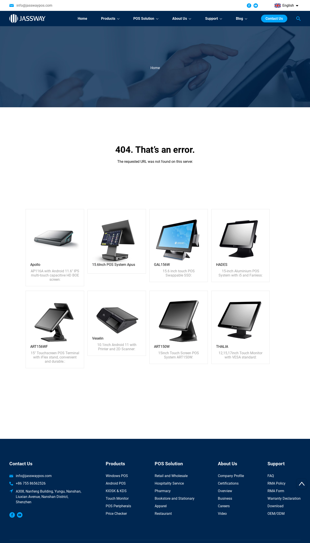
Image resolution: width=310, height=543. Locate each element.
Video (222, 513)
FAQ (270, 476)
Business (225, 498)
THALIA (222, 346)
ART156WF (39, 346)
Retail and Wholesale (171, 476)
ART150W (162, 346)
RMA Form (275, 491)
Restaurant (163, 513)
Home (155, 68)
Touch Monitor (117, 498)
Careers (224, 506)
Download (275, 506)
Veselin (97, 338)
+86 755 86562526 (31, 483)
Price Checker (116, 513)
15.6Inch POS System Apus (113, 265)
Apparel (161, 506)
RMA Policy (276, 483)
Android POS (116, 483)
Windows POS (117, 476)
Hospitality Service (169, 483)
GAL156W (162, 265)
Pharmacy (163, 491)
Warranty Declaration (284, 498)
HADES (221, 265)
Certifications (228, 483)
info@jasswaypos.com (34, 5)
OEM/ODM (276, 513)
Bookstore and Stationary (175, 498)
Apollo (35, 265)
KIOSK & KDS (116, 491)
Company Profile (231, 476)
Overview (225, 491)
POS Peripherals (118, 506)
